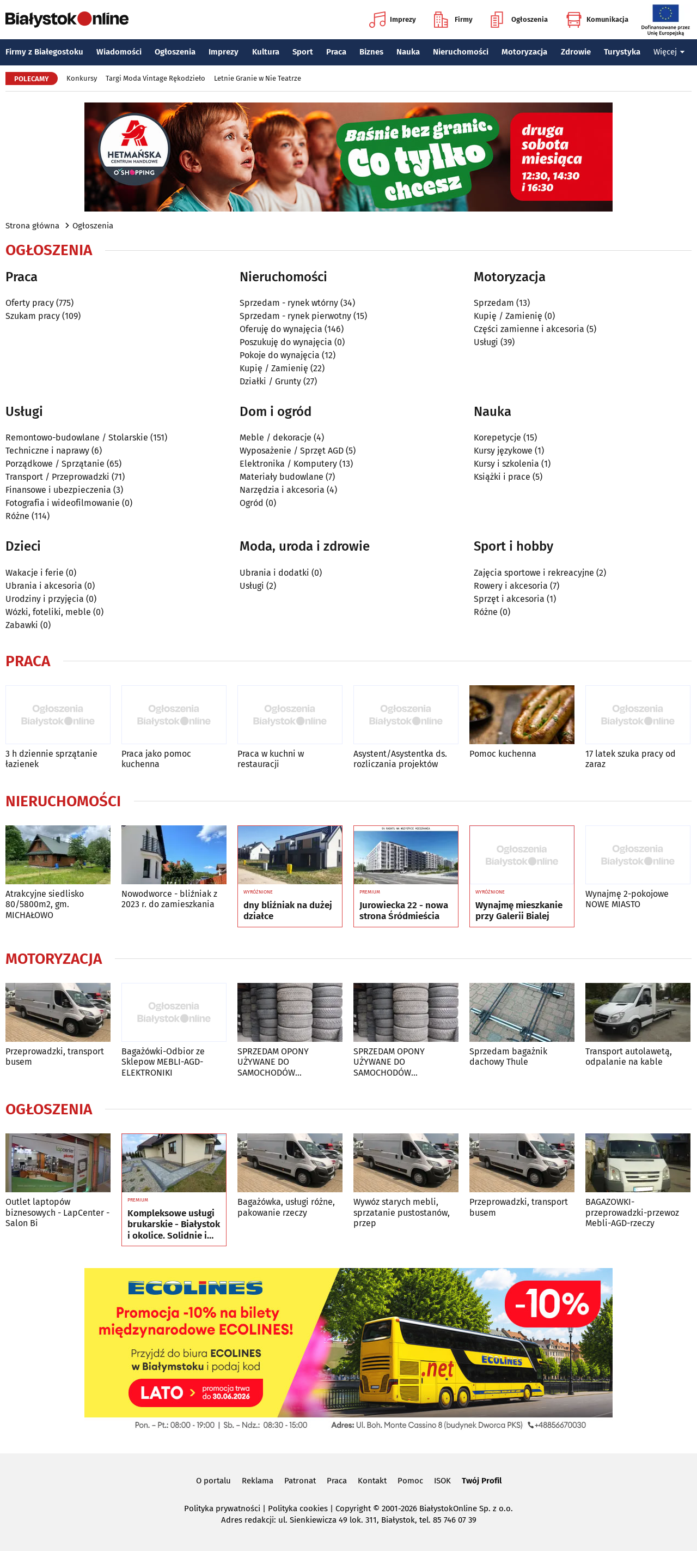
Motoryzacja (524, 52)
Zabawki (21, 625)
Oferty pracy (29, 303)
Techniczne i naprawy (47, 450)
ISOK (442, 1481)
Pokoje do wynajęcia (280, 355)
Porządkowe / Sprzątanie (55, 463)
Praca (336, 52)
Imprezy (392, 19)
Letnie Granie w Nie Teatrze (257, 78)
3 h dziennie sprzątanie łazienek (51, 759)
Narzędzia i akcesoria (282, 490)
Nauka (408, 52)
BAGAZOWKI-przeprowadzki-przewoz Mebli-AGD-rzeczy (632, 1212)
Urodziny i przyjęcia (44, 599)
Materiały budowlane (281, 477)
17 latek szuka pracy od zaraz (630, 759)
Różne (17, 516)
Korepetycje (497, 437)
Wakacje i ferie (34, 573)
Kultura (265, 52)
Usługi (486, 342)
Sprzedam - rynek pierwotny (295, 316)
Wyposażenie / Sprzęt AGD (292, 450)
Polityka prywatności (222, 1508)
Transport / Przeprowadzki (57, 477)
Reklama (257, 1481)
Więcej (669, 52)
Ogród (252, 503)
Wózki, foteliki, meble (48, 612)
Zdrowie (576, 52)
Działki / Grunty (270, 381)
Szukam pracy (32, 316)
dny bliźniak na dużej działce (287, 911)
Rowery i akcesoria (511, 586)
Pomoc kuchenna (502, 754)
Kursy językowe (503, 450)
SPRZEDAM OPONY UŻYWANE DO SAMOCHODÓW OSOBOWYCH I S (273, 1062)
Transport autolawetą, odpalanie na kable (628, 1056)
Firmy (453, 19)
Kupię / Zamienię (274, 368)
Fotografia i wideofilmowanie (62, 503)
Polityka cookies (298, 1508)
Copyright (353, 1508)
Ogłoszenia (519, 19)
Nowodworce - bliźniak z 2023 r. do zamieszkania (169, 899)
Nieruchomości (460, 52)
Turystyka (622, 52)
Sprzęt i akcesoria (509, 599)
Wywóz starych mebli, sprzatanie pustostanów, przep (401, 1212)
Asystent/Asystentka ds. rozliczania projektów (400, 759)
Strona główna (32, 226)
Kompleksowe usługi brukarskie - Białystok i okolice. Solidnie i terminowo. (173, 1224)
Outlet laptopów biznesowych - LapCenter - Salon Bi (57, 1212)
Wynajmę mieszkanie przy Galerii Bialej (519, 911)
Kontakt (372, 1481)
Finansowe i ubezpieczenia (58, 490)
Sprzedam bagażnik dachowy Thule (508, 1056)
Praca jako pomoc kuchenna (156, 759)
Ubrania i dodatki (274, 573)
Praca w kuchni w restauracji (270, 759)
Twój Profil (482, 1481)
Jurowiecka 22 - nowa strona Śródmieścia (403, 911)
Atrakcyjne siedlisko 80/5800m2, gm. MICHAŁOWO (44, 904)
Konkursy (81, 78)
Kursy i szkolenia (506, 463)
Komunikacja (597, 19)
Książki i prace (502, 477)
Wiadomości (119, 52)
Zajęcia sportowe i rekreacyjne (534, 573)
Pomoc (410, 1481)
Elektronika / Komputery (288, 463)
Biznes (371, 52)
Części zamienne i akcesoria (529, 329)
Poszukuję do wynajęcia (286, 342)
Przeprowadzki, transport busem (54, 1056)
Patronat (300, 1481)
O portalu (213, 1481)
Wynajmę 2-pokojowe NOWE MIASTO (627, 899)
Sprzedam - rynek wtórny (289, 303)
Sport (302, 52)
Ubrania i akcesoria (43, 586)
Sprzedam (494, 303)
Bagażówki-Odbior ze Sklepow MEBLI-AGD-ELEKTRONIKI (163, 1061)
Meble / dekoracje (275, 437)
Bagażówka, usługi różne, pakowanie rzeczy (286, 1207)
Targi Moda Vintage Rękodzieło (155, 78)
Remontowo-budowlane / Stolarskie (76, 437)
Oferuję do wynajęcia (281, 329)
